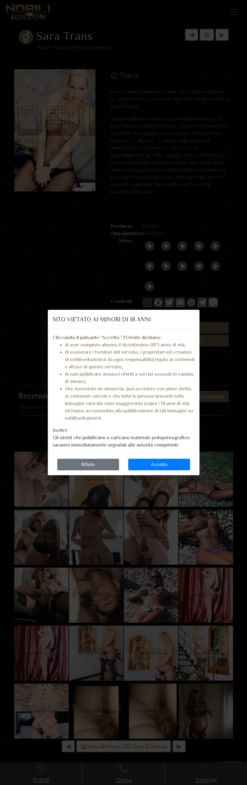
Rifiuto (88, 464)
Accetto (159, 464)
